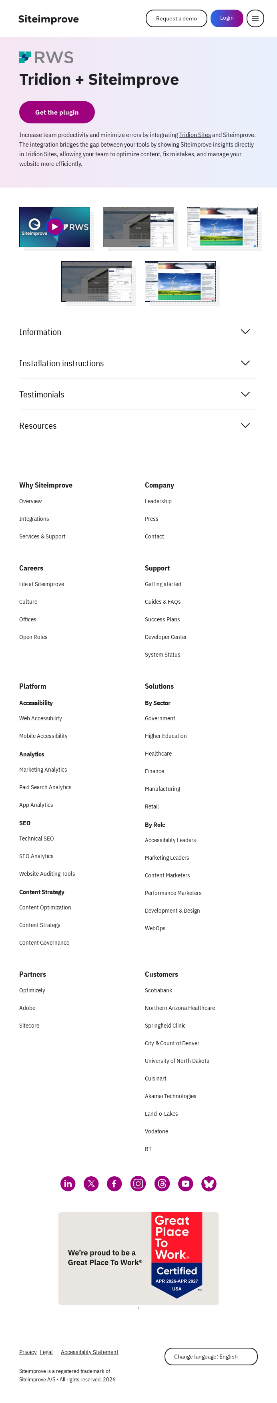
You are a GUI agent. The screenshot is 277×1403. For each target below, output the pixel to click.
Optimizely (32, 990)
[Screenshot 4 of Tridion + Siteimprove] (180, 281)
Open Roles (33, 637)
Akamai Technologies (171, 1096)
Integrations (34, 518)
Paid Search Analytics (45, 787)
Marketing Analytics (43, 769)
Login (227, 17)
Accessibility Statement (89, 1352)
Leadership (158, 501)
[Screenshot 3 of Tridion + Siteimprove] (96, 281)
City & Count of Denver (172, 1043)
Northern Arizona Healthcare (180, 1008)
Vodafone (156, 1131)
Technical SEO (36, 838)
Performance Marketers (173, 893)
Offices (27, 619)
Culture (28, 601)
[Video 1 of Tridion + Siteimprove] (54, 227)
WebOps (155, 928)
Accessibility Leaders (170, 840)
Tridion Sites (195, 135)
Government (160, 718)
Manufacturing (162, 788)
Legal (46, 1352)
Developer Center (166, 637)
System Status (163, 654)
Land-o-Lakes (161, 1113)
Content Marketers (167, 875)
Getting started (163, 584)
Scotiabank (158, 990)
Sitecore (29, 1025)
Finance (154, 771)
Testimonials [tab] (135, 394)
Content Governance (44, 942)
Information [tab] (135, 332)
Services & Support (42, 536)
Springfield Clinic (165, 1025)
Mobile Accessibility (43, 736)
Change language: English (206, 1356)
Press (152, 518)
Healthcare (158, 753)
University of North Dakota (177, 1060)
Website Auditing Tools (47, 873)
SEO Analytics (36, 856)
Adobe (27, 1008)
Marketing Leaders (167, 857)
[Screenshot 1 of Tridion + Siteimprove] (138, 227)
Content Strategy (39, 925)
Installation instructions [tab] (135, 363)
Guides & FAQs (163, 601)
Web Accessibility (40, 718)
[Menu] (255, 18)
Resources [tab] (135, 425)
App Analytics (36, 804)
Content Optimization (45, 907)
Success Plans (162, 619)
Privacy (28, 1352)
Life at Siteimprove (41, 584)
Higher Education (166, 736)
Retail (152, 806)
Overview (30, 501)
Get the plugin (57, 112)
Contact (154, 536)
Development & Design (172, 910)
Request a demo (176, 18)
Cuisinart (156, 1078)
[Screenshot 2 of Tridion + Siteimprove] (222, 227)
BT (148, 1149)
